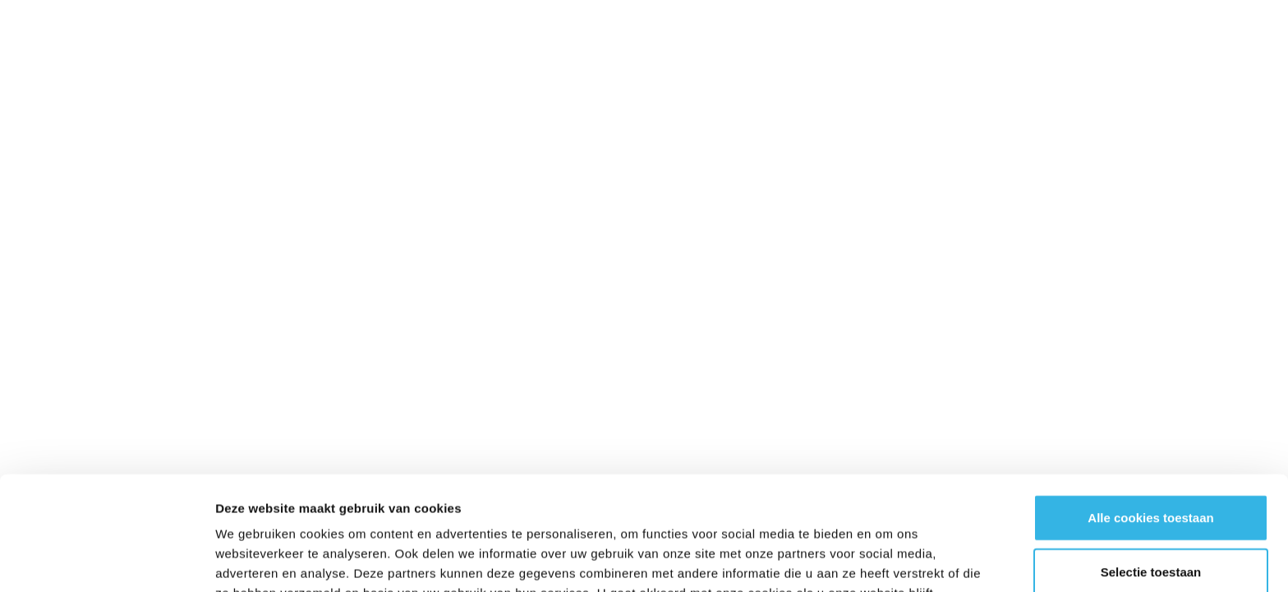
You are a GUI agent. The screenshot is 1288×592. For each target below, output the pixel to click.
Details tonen (888, 560)
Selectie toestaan (1151, 465)
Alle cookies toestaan (1150, 411)
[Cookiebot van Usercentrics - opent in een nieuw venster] (106, 560)
